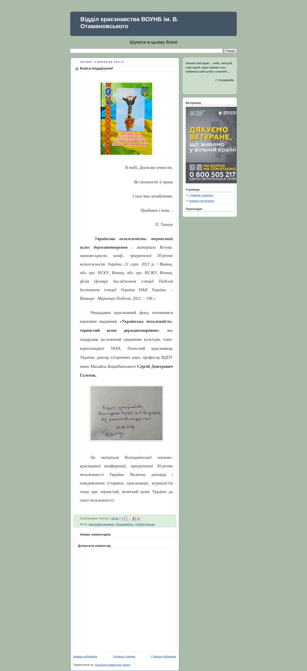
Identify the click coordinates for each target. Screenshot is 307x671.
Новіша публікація (85, 656)
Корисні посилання (201, 200)
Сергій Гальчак (145, 524)
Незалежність (125, 524)
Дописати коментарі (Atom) (113, 664)
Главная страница (201, 195)
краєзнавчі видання (101, 524)
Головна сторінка (124, 656)
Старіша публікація (163, 656)
